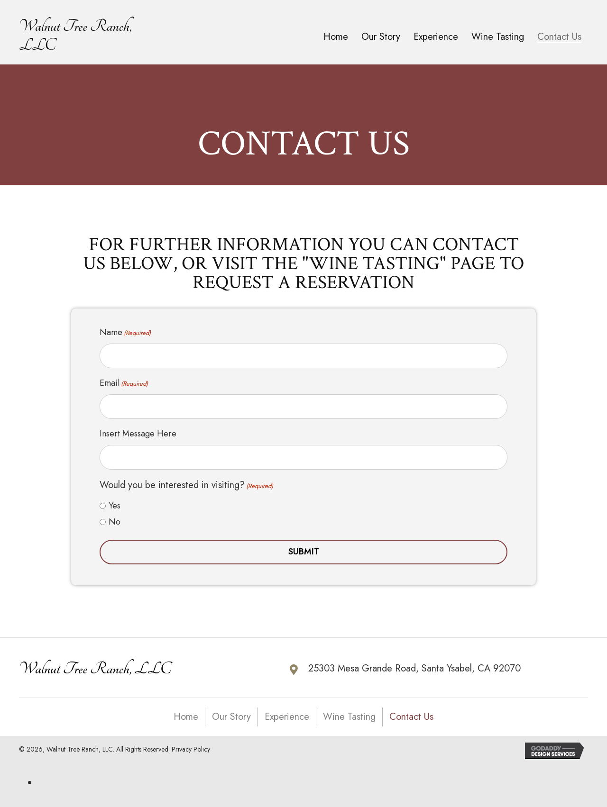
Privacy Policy (191, 742)
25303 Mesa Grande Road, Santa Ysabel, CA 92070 (414, 661)
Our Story (231, 709)
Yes (114, 498)
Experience (287, 709)
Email (124, 380)
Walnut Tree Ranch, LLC (95, 661)
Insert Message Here (138, 429)
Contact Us (411, 709)
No (114, 514)
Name (125, 332)
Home (186, 709)
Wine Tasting (349, 709)
